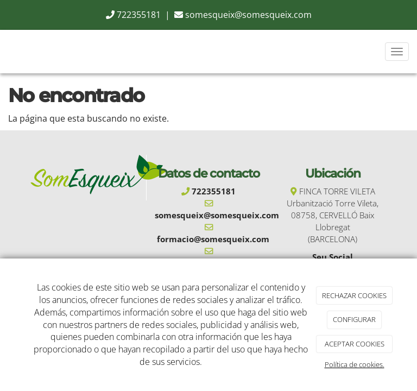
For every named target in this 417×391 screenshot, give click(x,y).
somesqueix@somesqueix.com (248, 15)
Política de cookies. (354, 364)
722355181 (139, 15)
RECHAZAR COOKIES (354, 295)
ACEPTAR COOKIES (354, 344)
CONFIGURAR (354, 319)
